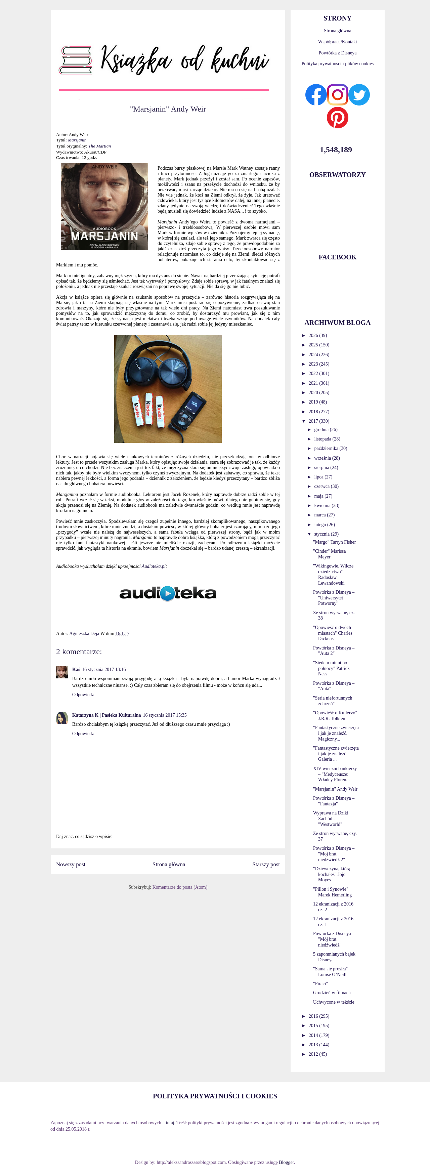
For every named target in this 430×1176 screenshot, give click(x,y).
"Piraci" (320, 983)
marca (320, 514)
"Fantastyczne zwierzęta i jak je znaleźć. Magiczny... (336, 733)
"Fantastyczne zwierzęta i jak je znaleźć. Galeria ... (336, 754)
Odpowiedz (83, 694)
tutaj (170, 1122)
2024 (314, 354)
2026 (314, 335)
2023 (314, 364)
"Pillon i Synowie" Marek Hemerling (332, 892)
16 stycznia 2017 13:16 (104, 669)
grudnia (322, 429)
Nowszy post (70, 864)
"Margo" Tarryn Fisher (334, 542)
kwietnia (323, 505)
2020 (314, 392)
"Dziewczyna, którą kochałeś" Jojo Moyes (331, 874)
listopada (323, 439)
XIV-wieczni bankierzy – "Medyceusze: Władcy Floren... (335, 774)
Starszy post (266, 864)
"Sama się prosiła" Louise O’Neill (330, 971)
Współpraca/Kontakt (337, 41)
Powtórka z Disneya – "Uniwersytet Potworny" (333, 598)
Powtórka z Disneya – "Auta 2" (333, 650)
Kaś (76, 669)
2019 (314, 402)
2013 (314, 1044)
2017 (314, 421)
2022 (314, 373)
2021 (314, 383)
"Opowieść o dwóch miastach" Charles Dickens (332, 633)
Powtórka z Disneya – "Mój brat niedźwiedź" (333, 939)
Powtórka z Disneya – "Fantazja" (333, 801)
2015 (314, 1025)
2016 (314, 1016)
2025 (314, 344)
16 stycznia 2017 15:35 (165, 715)
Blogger (286, 1162)
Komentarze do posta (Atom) (180, 887)
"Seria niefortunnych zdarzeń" (332, 701)
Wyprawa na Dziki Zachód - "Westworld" (330, 818)
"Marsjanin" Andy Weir (335, 789)
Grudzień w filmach (332, 992)
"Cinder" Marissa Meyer (329, 554)
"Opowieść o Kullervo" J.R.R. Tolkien (335, 715)
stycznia (322, 534)
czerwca (322, 486)
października (326, 448)
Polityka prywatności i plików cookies (338, 63)
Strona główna (169, 864)
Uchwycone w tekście (333, 1002)
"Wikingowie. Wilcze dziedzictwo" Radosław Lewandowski (333, 574)
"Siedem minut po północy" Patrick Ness (331, 668)
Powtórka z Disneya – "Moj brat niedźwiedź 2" (333, 854)
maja (319, 496)
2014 (314, 1035)
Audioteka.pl (154, 566)
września (323, 458)
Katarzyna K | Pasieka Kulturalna (106, 715)
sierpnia (322, 467)
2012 (314, 1054)
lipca (319, 476)
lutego (320, 524)
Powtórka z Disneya (338, 52)
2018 (314, 411)
